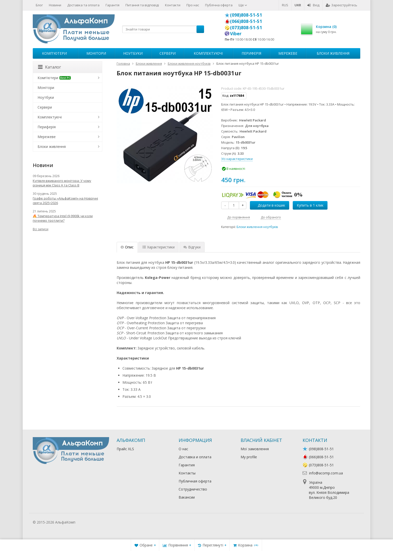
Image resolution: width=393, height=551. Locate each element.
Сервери (167, 53)
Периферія (251, 53)
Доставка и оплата (195, 457)
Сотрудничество (193, 489)
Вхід (313, 5)
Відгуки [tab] (192, 247)
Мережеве (287, 53)
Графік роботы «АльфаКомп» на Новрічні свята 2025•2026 (65, 200)
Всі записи (40, 229)
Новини (55, 5)
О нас (183, 448)
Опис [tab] (127, 247)
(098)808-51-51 (246, 15)
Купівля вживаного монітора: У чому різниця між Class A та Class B (62, 182)
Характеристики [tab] (158, 247)
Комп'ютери (54, 53)
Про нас (192, 5)
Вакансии (187, 497)
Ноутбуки (133, 53)
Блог (39, 5)
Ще (243, 5)
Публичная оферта (195, 481)
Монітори (96, 53)
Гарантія (112, 5)
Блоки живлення (333, 53)
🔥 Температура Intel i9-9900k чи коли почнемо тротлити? (63, 218)
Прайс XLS (125, 448)
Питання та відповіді (142, 5)
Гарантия (187, 465)
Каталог (49, 67)
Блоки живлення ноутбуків (257, 227)
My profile (249, 457)
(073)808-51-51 (246, 27)
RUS (285, 5)
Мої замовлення (255, 448)
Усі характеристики (237, 158)
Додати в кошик (268, 205)
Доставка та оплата (83, 5)
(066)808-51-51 (246, 21)
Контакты (187, 473)
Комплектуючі (208, 53)
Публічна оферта (219, 5)
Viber (236, 33)
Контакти (172, 5)
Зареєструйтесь (341, 5)
